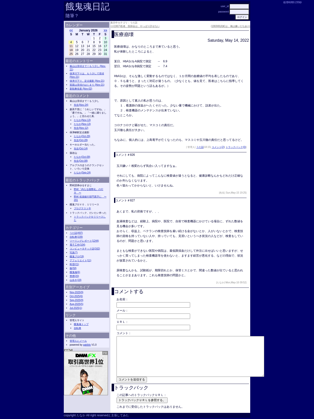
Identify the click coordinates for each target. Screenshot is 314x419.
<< (71, 30)
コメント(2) (218, 147)
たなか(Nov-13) (82, 120)
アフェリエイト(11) (80, 260)
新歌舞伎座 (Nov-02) (81, 88)
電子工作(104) (77, 244)
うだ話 (200, 147)
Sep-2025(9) (76, 300)
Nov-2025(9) (76, 292)
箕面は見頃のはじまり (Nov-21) (87, 84)
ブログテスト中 (82, 208)
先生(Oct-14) (81, 148)
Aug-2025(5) (76, 304)
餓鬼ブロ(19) (77, 256)
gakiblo (87, 344)
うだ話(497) (76, 233)
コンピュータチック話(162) (85, 248)
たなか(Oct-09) (82, 157)
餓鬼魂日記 (87, 6)
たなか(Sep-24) (82, 172)
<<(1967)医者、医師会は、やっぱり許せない (135, 26)
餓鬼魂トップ (81, 324)
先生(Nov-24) (81, 105)
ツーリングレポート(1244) (84, 240)
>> (105, 30)
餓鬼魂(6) (75, 272)
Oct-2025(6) (76, 296)
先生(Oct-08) (81, 160)
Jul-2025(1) (76, 308)
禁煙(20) (74, 276)
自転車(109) (76, 237)
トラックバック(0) (236, 147)
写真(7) (74, 252)
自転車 (77, 328)
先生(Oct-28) (81, 140)
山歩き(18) (75, 280)
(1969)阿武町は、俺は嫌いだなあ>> (230, 26)
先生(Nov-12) (81, 128)
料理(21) (74, 264)
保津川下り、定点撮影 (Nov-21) (87, 80)
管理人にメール (78, 341)
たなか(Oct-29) (82, 136)
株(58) (73, 268)
